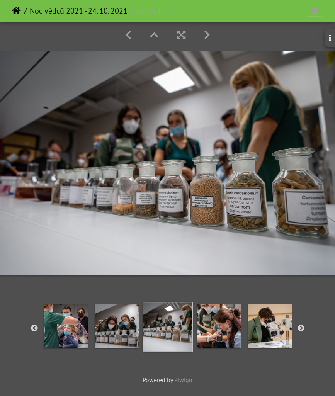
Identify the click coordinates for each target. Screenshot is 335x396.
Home (16, 11)
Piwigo (183, 380)
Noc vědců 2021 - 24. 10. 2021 (79, 11)
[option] (65, 326)
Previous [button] (34, 328)
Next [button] (301, 328)
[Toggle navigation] (314, 11)
